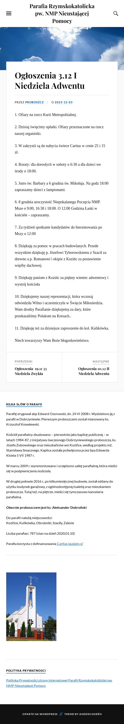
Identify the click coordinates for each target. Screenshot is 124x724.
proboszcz (34, 102)
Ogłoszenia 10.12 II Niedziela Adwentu (93, 371)
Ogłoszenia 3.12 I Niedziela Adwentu (50, 80)
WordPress (49, 714)
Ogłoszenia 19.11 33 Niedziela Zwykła (31, 371)
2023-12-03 (64, 102)
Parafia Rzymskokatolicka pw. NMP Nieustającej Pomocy (62, 13)
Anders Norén (90, 714)
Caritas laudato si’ (70, 544)
